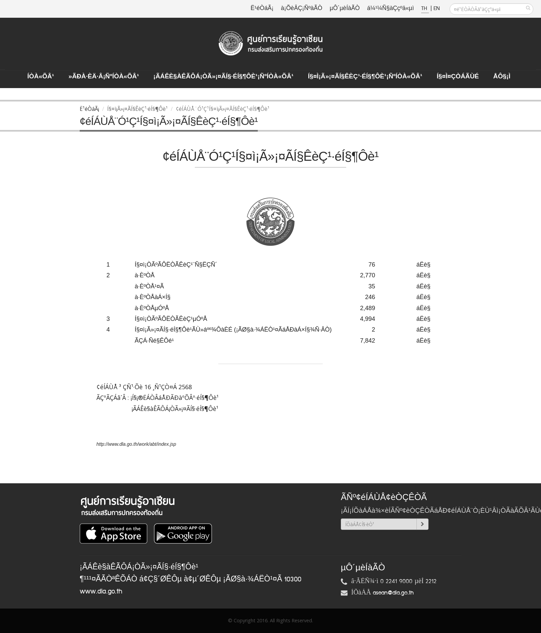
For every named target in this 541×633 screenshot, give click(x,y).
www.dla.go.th (101, 591)
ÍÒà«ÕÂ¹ (40, 76)
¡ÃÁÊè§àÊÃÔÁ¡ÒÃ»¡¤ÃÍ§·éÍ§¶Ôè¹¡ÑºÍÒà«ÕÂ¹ (223, 76)
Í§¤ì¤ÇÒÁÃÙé (458, 76)
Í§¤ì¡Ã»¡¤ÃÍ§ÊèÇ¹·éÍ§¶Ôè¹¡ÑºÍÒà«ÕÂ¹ (365, 76)
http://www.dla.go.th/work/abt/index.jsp (136, 444)
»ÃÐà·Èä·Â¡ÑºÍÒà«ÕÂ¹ (103, 76)
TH (425, 8)
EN (437, 8)
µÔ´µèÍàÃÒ (345, 8)
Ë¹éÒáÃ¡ (262, 8)
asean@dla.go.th (393, 593)
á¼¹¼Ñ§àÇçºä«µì (390, 8)
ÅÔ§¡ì (501, 76)
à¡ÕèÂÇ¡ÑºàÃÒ (301, 8)
